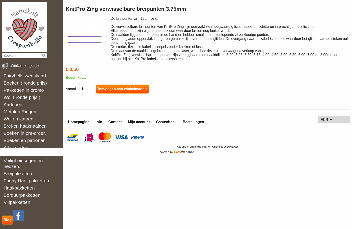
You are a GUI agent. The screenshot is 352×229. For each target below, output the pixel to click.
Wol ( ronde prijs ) (22, 97)
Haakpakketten (19, 187)
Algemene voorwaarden (225, 146)
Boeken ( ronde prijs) (25, 82)
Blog (8, 220)
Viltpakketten (17, 202)
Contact (115, 122)
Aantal (71, 89)
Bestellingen (193, 122)
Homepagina (78, 122)
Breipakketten (18, 173)
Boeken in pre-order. (25, 133)
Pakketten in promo (24, 90)
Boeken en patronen (25, 140)
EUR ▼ (327, 120)
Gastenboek (166, 122)
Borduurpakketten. (23, 195)
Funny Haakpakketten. (27, 180)
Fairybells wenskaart (25, 75)
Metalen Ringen (20, 111)
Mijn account (139, 122)
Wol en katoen (18, 118)
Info (99, 122)
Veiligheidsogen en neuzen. (23, 163)
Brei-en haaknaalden (25, 126)
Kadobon (13, 104)
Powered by (176, 152)
